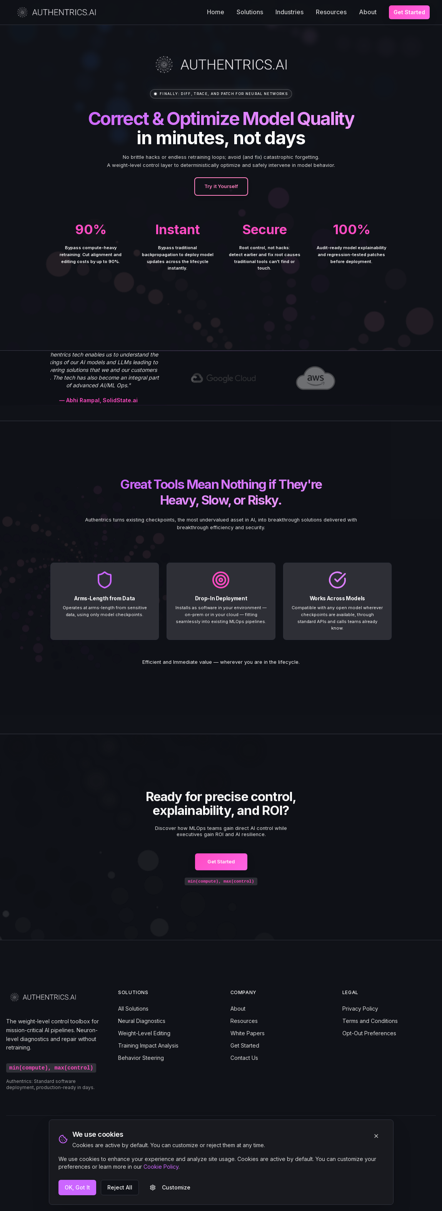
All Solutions (133, 1008)
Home (215, 12)
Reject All (119, 1187)
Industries (289, 12)
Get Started (409, 12)
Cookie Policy (160, 1166)
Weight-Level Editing (144, 1033)
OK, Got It (77, 1187)
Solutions (250, 12)
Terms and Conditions (370, 1021)
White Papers (247, 1033)
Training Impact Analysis (148, 1045)
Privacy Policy (360, 1008)
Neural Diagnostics (141, 1021)
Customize (170, 1187)
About (368, 12)
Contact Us (244, 1057)
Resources (331, 12)
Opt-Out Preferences (369, 1033)
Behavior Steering (141, 1057)
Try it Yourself (221, 186)
